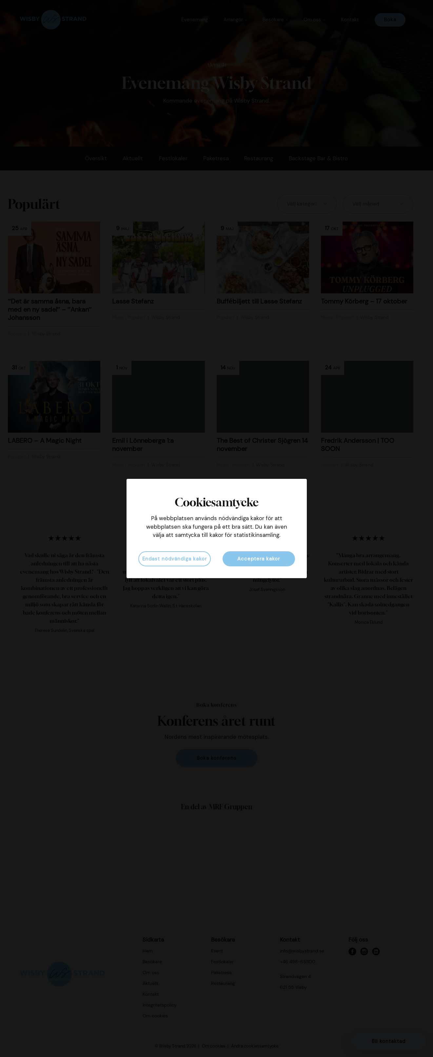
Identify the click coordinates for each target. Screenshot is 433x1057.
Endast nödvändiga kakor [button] (174, 559)
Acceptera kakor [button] (258, 559)
